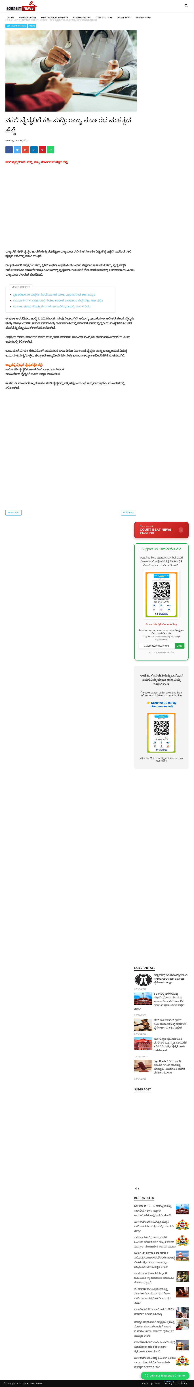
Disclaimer (182, 1383)
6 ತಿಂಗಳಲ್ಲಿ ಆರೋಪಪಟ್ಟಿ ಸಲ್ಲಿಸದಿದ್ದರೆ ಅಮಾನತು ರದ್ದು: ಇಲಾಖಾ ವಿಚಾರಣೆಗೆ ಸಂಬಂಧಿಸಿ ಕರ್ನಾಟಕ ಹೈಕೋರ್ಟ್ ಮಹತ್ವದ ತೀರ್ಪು (159, 1001)
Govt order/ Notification (16, 26)
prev (135, 1188)
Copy (179, 646)
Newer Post (13, 512)
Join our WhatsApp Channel (165, 1375)
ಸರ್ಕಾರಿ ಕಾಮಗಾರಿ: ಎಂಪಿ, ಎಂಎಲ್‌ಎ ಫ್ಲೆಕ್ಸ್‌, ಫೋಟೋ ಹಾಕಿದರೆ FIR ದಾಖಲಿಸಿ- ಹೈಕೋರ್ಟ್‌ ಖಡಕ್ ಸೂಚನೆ (155, 1347)
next (138, 1188)
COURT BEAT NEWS (32, 1383)
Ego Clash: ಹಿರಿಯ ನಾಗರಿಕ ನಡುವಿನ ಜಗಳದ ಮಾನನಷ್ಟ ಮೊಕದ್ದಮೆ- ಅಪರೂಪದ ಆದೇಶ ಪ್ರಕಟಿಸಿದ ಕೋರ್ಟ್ (169, 1067)
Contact (156, 1383)
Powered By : (176, 1381)
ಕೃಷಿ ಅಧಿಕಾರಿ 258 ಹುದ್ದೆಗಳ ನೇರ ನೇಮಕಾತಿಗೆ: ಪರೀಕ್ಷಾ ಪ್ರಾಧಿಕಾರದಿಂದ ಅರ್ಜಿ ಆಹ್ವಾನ (54, 294)
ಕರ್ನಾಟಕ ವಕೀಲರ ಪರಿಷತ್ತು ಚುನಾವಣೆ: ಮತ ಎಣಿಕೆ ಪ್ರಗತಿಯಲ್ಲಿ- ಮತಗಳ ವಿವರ (51, 306)
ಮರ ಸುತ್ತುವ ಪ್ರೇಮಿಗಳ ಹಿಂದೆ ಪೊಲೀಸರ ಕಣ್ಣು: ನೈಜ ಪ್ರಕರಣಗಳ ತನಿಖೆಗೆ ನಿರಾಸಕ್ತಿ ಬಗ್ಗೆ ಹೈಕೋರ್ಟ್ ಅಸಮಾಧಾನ (170, 1044)
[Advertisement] (71, 220)
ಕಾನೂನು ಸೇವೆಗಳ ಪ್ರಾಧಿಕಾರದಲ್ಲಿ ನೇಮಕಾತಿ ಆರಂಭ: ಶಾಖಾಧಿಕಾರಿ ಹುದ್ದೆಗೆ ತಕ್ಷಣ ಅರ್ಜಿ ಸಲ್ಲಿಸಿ (58, 300)
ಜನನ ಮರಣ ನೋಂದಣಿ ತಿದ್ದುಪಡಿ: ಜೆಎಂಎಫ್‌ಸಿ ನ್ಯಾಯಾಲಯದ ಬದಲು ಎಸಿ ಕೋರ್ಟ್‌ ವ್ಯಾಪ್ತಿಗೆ (154, 1278)
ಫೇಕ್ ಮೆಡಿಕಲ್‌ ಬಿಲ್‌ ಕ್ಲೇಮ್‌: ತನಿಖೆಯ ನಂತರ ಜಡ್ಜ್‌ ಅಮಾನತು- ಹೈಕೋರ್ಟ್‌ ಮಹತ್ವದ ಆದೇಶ (170, 1024)
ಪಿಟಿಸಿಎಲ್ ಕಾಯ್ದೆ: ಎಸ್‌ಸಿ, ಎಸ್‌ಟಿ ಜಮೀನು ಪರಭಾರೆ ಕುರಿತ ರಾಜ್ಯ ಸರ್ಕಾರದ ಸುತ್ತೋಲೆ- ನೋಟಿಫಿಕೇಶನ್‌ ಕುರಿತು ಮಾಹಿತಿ (155, 1242)
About (145, 1383)
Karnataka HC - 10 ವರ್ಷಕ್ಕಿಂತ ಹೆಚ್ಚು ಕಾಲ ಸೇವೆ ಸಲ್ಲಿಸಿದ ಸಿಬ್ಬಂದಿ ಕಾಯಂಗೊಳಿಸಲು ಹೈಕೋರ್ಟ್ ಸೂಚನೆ (153, 1211)
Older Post (128, 512)
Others (32, 26)
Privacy (168, 1383)
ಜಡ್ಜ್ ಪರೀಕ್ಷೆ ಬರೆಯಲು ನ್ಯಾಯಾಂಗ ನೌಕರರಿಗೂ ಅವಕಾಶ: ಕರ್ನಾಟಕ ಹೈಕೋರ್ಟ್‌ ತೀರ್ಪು (170, 978)
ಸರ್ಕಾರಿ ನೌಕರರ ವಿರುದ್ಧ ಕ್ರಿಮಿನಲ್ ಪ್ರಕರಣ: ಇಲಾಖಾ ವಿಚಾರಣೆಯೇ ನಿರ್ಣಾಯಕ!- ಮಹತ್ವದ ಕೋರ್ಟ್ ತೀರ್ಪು (155, 1362)
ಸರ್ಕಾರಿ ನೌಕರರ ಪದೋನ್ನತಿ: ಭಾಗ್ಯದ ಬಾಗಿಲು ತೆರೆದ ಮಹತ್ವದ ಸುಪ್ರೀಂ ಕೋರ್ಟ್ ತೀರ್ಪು (154, 1226)
